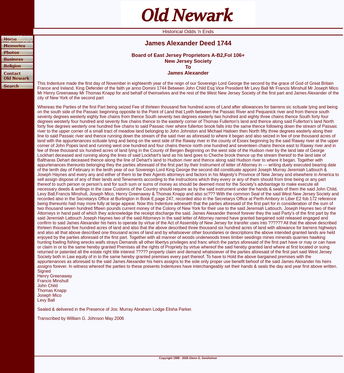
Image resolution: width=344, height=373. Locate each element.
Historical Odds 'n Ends (188, 31)
